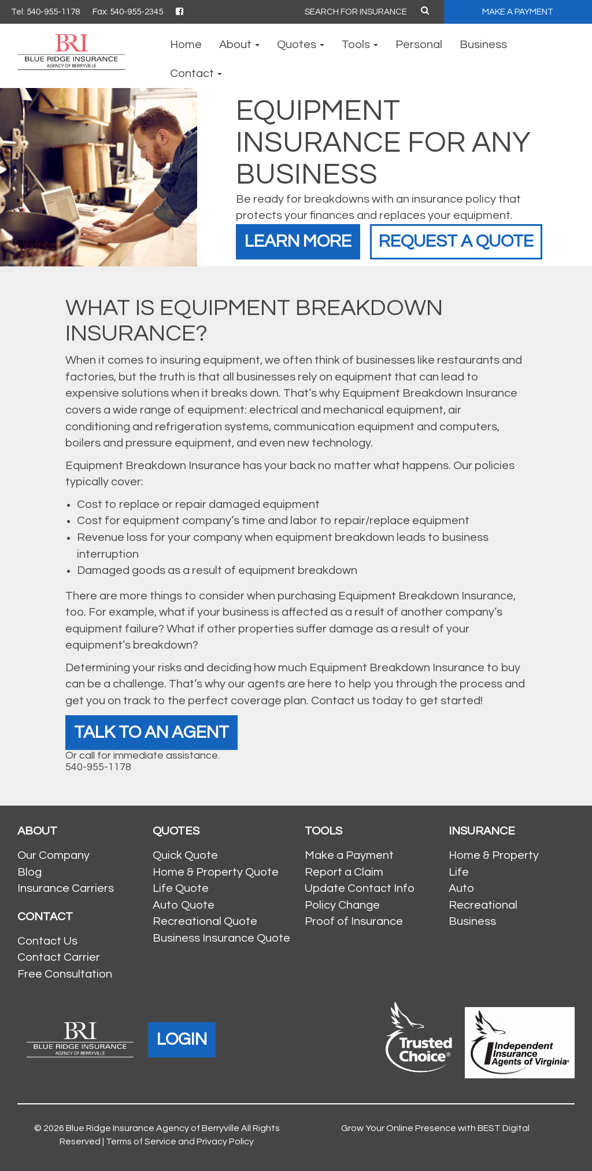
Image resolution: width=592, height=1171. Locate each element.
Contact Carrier (58, 957)
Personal (418, 44)
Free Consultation (64, 974)
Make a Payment (349, 855)
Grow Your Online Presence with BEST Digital (435, 1128)
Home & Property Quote (216, 872)
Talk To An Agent (151, 732)
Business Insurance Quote (221, 938)
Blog (29, 872)
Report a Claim (344, 872)
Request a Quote (456, 241)
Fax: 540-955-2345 (127, 12)
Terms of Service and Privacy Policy (180, 1141)
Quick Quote (185, 855)
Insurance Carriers (65, 888)
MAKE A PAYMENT (517, 12)
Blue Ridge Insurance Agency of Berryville (152, 1128)
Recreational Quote (205, 921)
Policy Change (342, 905)
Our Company (53, 855)
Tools (360, 44)
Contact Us (47, 941)
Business (483, 44)
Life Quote (181, 888)
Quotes (300, 44)
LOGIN (182, 1039)
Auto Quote (183, 905)
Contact (196, 73)
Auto (461, 888)
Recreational (483, 905)
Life (459, 872)
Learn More (298, 241)
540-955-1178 (98, 767)
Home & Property (494, 855)
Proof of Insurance (354, 921)
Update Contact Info (360, 888)
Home (186, 44)
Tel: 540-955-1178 (45, 12)
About (239, 44)
